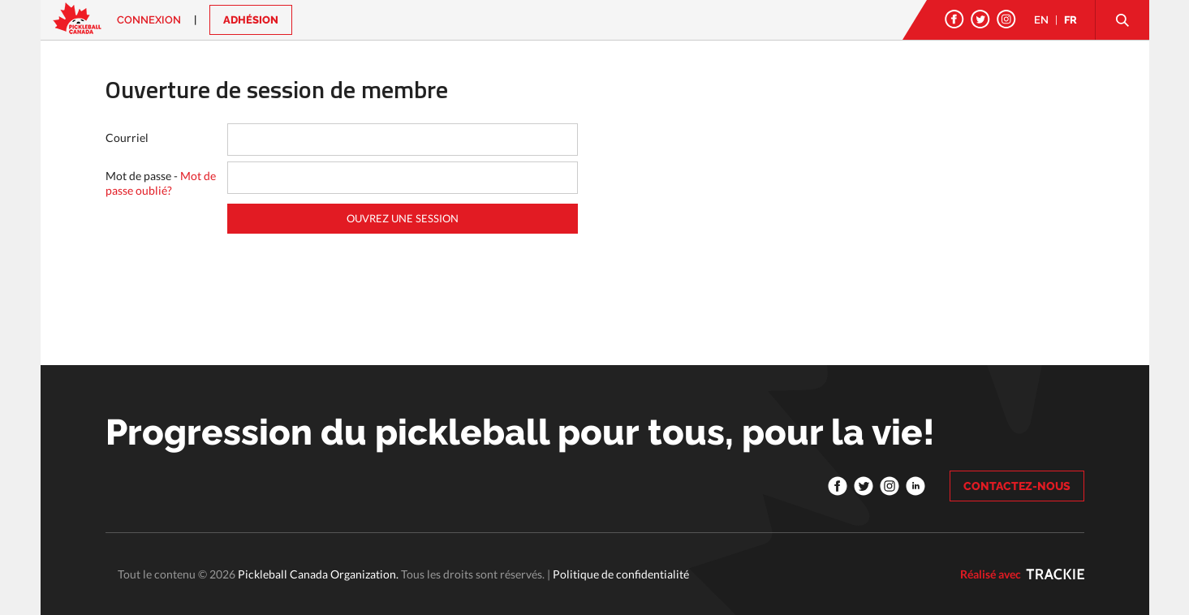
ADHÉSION (250, 20)
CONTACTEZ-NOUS (1017, 486)
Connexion (149, 20)
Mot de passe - (161, 183)
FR (1070, 20)
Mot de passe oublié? (161, 183)
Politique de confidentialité (621, 574)
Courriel (127, 137)
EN (1041, 20)
